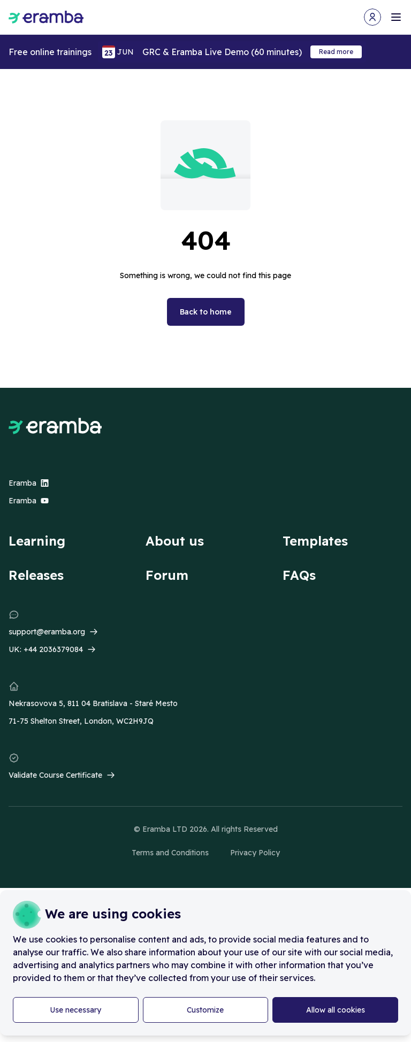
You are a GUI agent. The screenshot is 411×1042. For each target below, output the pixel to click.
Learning (37, 541)
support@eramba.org (47, 632)
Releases (36, 575)
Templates (315, 541)
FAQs (299, 575)
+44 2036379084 (53, 649)
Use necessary (75, 1010)
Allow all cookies (335, 1010)
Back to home (206, 312)
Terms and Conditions (170, 852)
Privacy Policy (255, 852)
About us (175, 541)
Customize (205, 1010)
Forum (167, 575)
